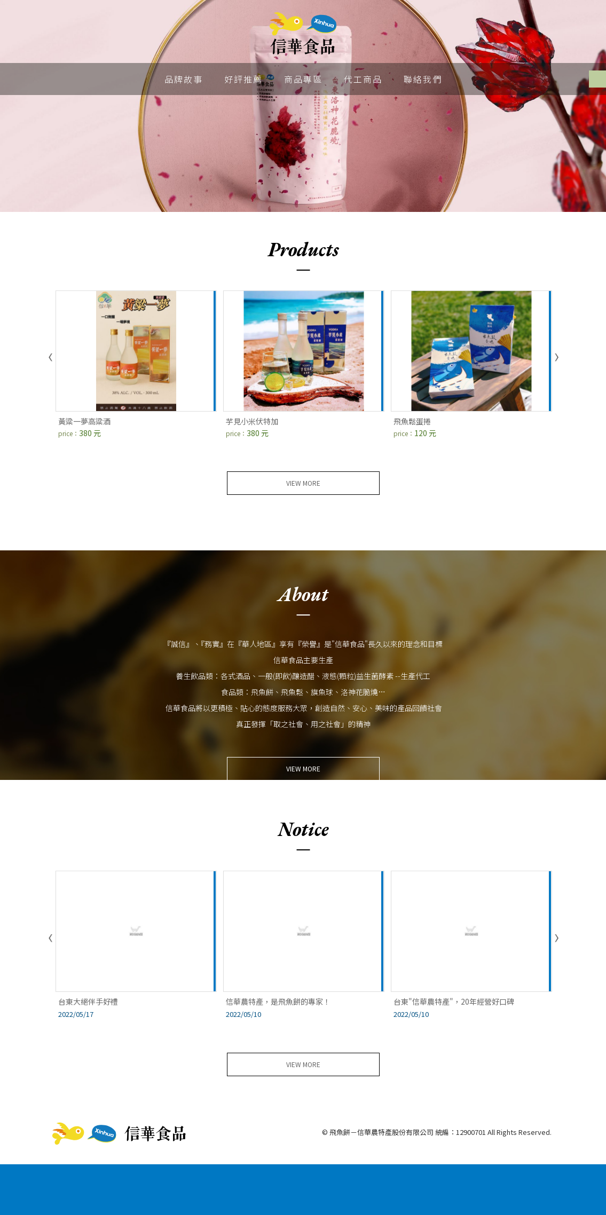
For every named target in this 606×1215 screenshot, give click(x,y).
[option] (303, 106)
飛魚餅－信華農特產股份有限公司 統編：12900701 (303, 33)
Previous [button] (50, 357)
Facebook (597, 79)
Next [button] (555, 357)
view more (303, 482)
